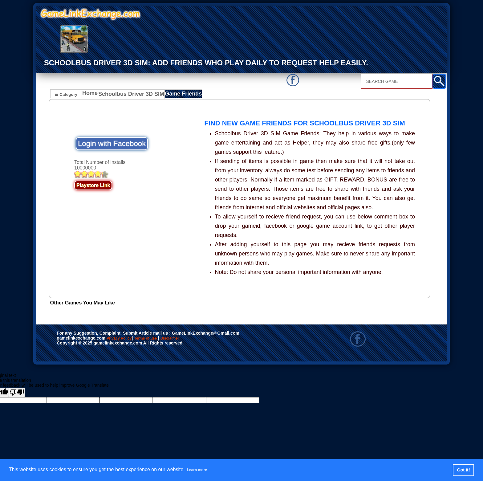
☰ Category (66, 94)
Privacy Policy (125, 339)
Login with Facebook (112, 144)
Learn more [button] (200, 469)
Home (91, 94)
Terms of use (164, 339)
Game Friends (176, 94)
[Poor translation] (17, 392)
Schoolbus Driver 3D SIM (129, 94)
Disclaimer (198, 339)
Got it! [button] (463, 469)
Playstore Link (93, 186)
